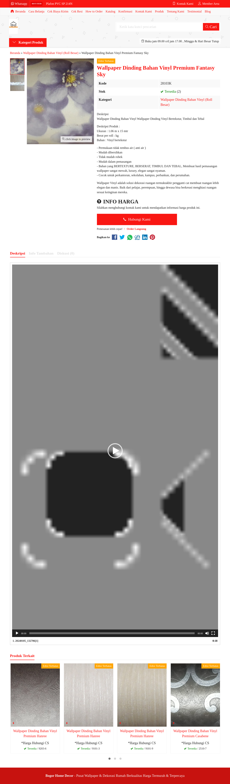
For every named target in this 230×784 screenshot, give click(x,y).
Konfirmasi (125, 11)
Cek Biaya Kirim (58, 11)
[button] (115, 450)
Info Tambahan (41, 253)
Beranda (18, 11)
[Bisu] (207, 633)
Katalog (110, 11)
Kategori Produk (27, 42)
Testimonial (194, 11)
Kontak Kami (143, 11)
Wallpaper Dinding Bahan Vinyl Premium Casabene (195, 733)
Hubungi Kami (136, 219)
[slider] (112, 633)
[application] (115, 451)
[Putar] (17, 633)
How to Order (94, 11)
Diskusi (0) (65, 253)
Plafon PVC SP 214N (59, 3)
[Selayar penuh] (213, 633)
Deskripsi (17, 253)
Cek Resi (77, 11)
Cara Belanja (36, 11)
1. (25, 640)
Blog (208, 11)
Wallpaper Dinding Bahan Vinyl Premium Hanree (35, 733)
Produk (159, 11)
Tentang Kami (175, 11)
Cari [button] (211, 27)
